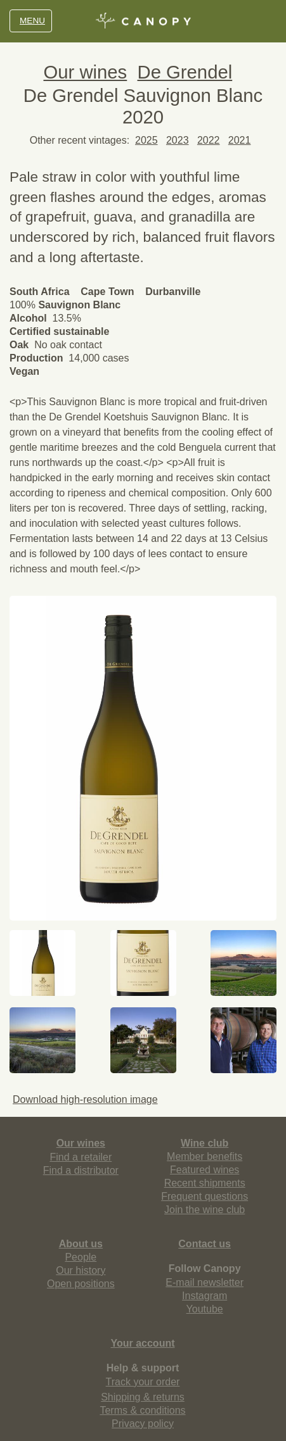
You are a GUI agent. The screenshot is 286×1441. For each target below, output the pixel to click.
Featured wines (204, 1169)
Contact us (204, 1243)
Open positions (81, 1283)
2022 (208, 140)
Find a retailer (80, 1157)
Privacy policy (143, 1423)
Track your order (143, 1381)
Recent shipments (204, 1183)
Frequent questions (204, 1196)
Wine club (204, 1143)
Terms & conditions (142, 1410)
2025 (146, 140)
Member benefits (204, 1156)
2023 (177, 140)
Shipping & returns (143, 1397)
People (80, 1257)
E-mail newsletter (205, 1282)
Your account (142, 1343)
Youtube (204, 1309)
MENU (30, 20)
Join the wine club (204, 1209)
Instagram (204, 1295)
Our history (80, 1270)
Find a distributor (81, 1170)
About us (81, 1243)
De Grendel (185, 71)
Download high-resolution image (84, 1099)
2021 (239, 140)
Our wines (85, 71)
